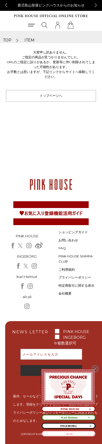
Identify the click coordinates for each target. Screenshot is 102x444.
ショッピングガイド (73, 232)
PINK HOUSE (76, 331)
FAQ (62, 248)
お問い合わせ (68, 240)
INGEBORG (74, 337)
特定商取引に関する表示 (76, 285)
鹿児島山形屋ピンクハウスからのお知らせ (51, 5)
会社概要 (65, 293)
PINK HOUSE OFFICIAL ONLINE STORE (51, 16)
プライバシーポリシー (74, 277)
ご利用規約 (66, 269)
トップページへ (51, 96)
